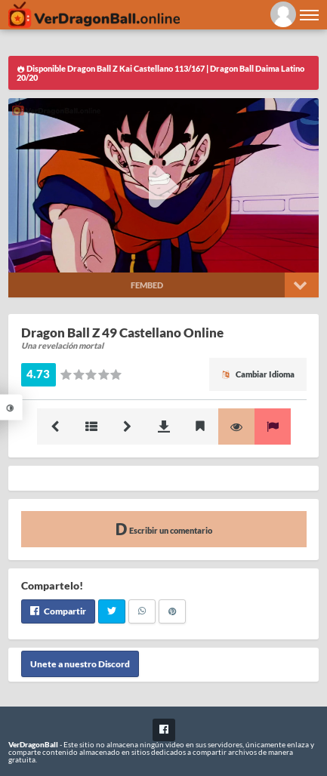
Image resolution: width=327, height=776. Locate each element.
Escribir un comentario (164, 529)
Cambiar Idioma (258, 374)
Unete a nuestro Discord (80, 664)
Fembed (147, 285)
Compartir (58, 611)
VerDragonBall (33, 744)
